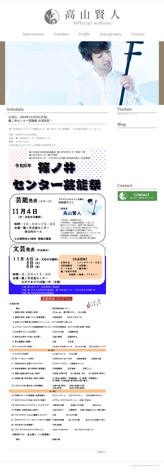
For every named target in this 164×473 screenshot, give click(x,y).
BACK (101, 452)
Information (33, 34)
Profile (84, 34)
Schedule (61, 34)
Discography (110, 34)
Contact (138, 34)
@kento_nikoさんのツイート (127, 114)
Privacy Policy (155, 465)
